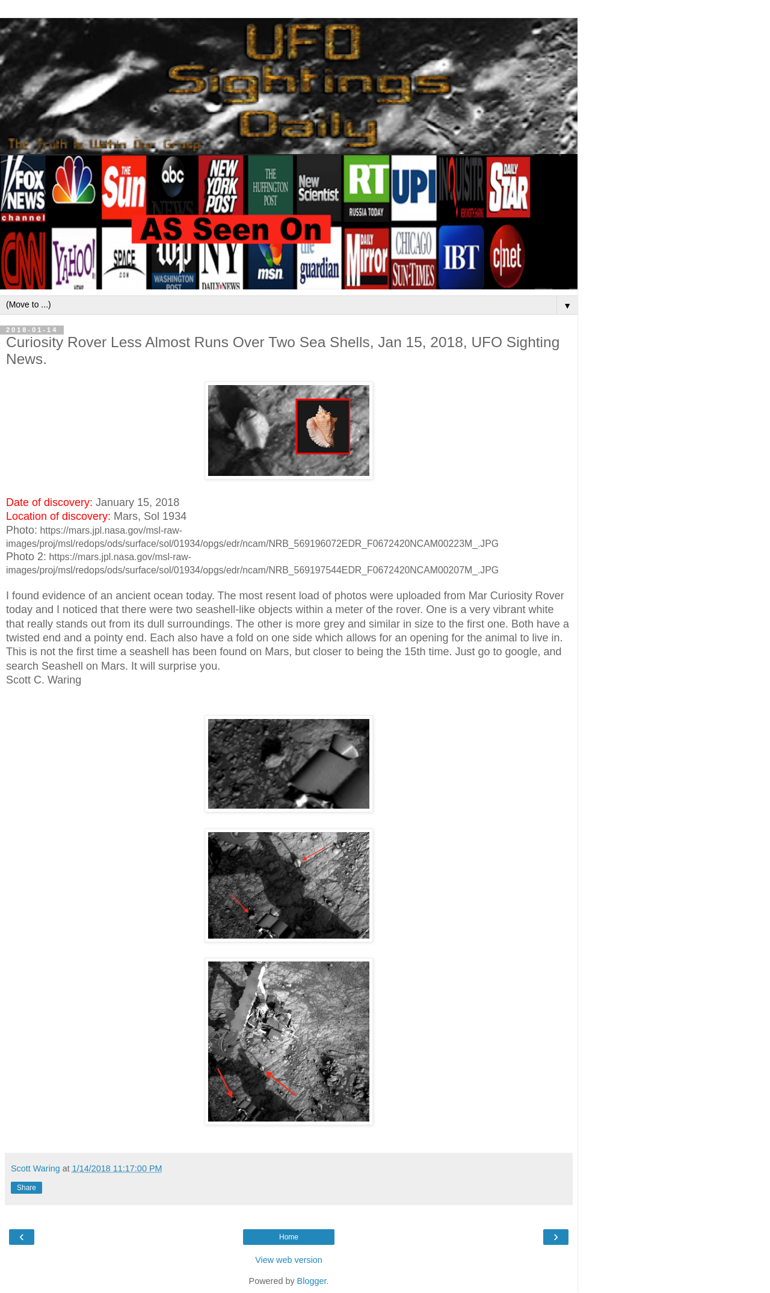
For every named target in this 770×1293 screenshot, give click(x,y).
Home (288, 1237)
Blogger (312, 1281)
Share (26, 1187)
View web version (288, 1260)
